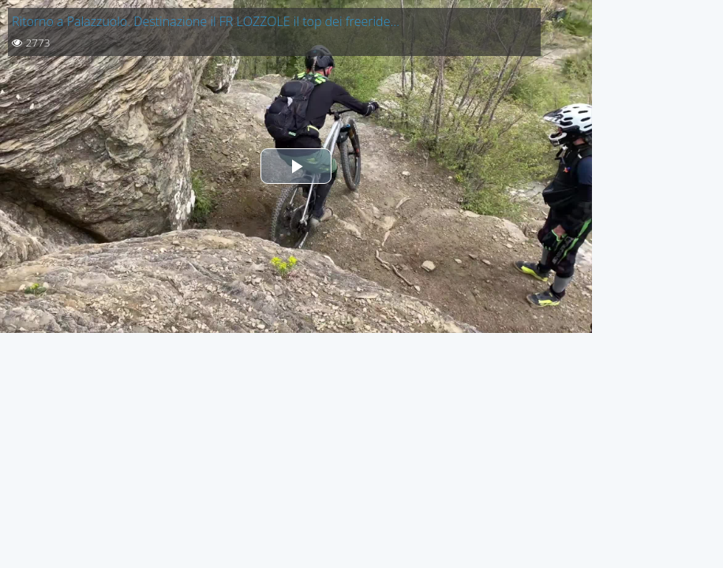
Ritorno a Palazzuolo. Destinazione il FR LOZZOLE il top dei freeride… (205, 21)
